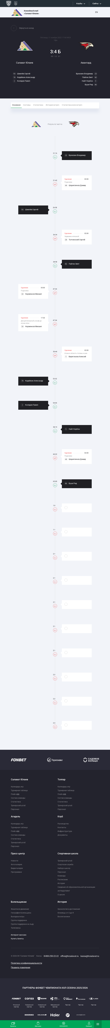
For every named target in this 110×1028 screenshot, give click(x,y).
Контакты (62, 827)
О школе (61, 895)
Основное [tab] (16, 105)
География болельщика (21, 913)
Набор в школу (64, 868)
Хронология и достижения (69, 909)
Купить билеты (17, 939)
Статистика (16, 802)
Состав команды (18, 798)
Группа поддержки (19, 920)
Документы (63, 835)
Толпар (61, 779)
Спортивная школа (68, 853)
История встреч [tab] (52, 105)
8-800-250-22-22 (51, 956)
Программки (16, 872)
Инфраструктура (65, 831)
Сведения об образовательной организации (76, 887)
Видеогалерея (17, 868)
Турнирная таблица (19, 790)
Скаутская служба (65, 864)
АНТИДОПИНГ (64, 891)
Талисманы (16, 928)
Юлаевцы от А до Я (66, 913)
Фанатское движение (20, 909)
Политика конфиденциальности (26, 963)
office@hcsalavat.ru (69, 956)
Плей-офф (15, 794)
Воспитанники (64, 917)
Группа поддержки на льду (22, 924)
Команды (62, 876)
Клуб (60, 816)
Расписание (63, 879)
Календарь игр (17, 787)
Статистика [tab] (38, 105)
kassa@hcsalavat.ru (90, 956)
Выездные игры (17, 917)
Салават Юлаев (19, 779)
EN (96, 12)
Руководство (63, 824)
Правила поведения (20, 967)
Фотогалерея (16, 864)
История (61, 883)
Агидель (15, 816)
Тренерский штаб (18, 805)
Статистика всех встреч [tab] (72, 105)
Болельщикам (19, 901)
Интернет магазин (18, 935)
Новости (14, 861)
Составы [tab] (27, 105)
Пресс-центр (18, 853)
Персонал (15, 809)
